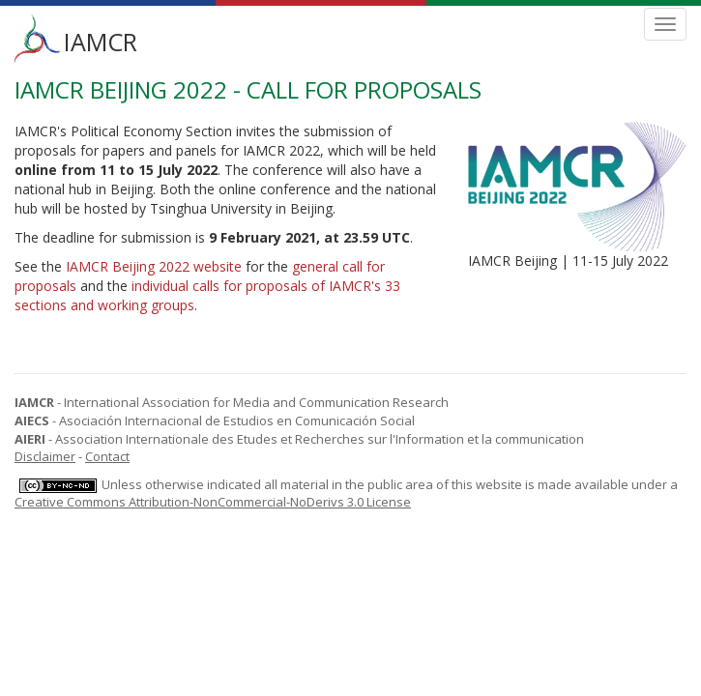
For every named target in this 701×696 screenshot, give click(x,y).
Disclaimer (45, 456)
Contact (107, 456)
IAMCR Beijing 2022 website (154, 266)
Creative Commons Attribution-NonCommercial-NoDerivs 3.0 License (213, 501)
